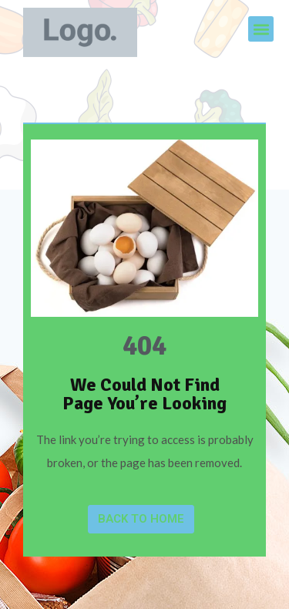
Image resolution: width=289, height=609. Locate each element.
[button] (261, 29)
